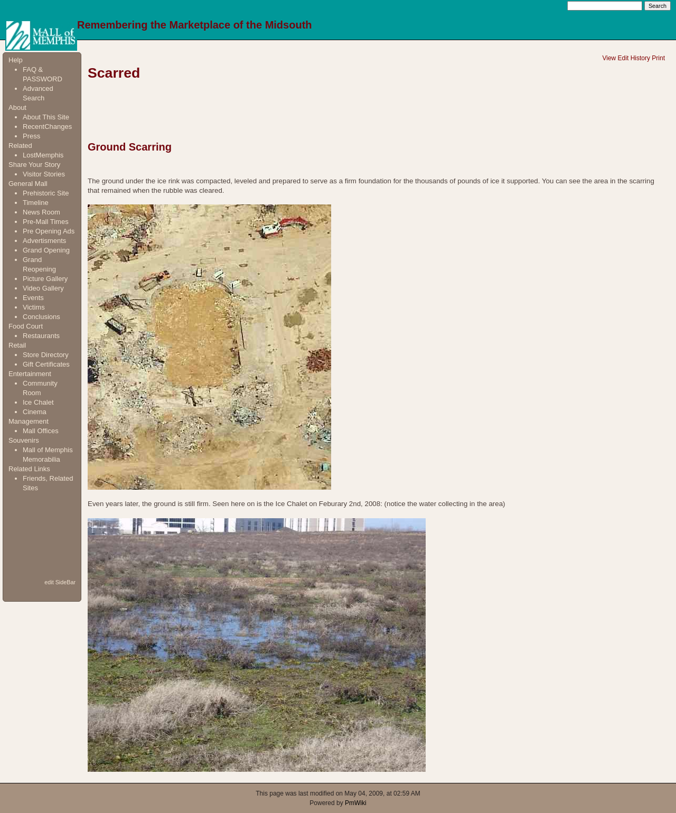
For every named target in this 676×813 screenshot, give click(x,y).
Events (33, 298)
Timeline (36, 203)
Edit (623, 58)
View (609, 58)
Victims (34, 307)
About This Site (46, 117)
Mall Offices (41, 431)
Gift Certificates (46, 364)
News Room (41, 212)
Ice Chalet (38, 402)
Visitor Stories (44, 174)
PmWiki (356, 803)
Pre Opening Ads (48, 231)
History (640, 58)
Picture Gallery (45, 279)
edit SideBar (60, 582)
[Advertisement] (41, 535)
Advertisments (44, 241)
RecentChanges (47, 126)
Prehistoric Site (46, 193)
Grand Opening (46, 250)
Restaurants (41, 336)
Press (31, 136)
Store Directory (46, 355)
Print (658, 58)
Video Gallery (43, 288)
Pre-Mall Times (46, 222)
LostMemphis (43, 155)
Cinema (34, 412)
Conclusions (41, 317)
